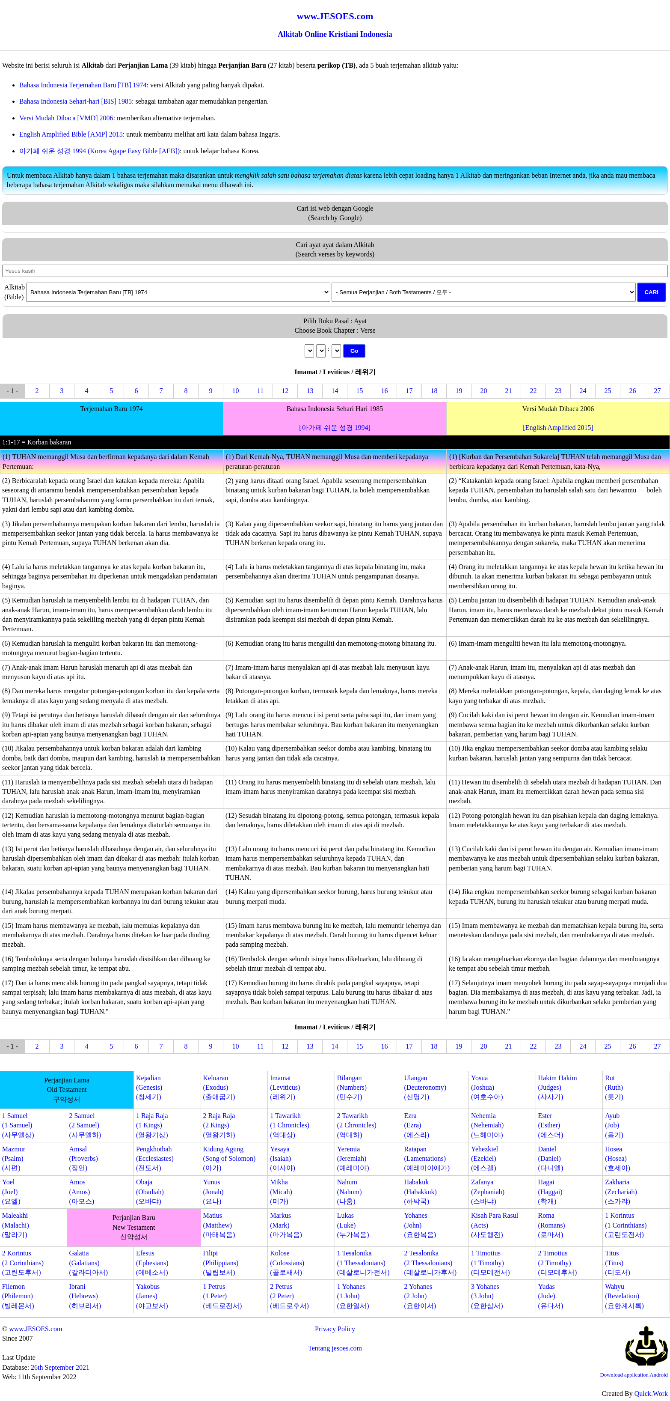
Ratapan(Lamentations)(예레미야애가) (427, 1158)
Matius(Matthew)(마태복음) (219, 1225)
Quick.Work (651, 1393)
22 (533, 390)
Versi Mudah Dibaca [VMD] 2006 (66, 118)
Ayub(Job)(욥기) (614, 1125)
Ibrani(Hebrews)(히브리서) (85, 1296)
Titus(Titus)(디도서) (617, 1262)
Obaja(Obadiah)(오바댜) (150, 1191)
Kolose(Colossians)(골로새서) (287, 1262)
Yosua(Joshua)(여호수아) (487, 1087)
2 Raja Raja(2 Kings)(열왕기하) (219, 1125)
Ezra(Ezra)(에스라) (416, 1125)
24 (583, 390)
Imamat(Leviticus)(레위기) (285, 1087)
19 (459, 390)
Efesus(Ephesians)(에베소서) (152, 1262)
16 (384, 390)
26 (632, 390)
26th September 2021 (60, 1367)
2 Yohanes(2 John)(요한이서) (420, 1296)
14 (335, 390)
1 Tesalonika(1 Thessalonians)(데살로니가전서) (363, 1262)
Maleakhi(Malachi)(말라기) (15, 1225)
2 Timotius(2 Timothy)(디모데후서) (557, 1262)
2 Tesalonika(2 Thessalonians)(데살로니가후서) (430, 1262)
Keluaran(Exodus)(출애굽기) (219, 1087)
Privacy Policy (335, 1328)
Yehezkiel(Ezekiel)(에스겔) (484, 1158)
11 (260, 390)
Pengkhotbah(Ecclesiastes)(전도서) (155, 1158)
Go (354, 351)
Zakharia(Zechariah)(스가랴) (621, 1191)
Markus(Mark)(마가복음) (286, 1225)
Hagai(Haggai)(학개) (550, 1191)
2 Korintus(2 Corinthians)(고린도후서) (23, 1262)
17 (409, 390)
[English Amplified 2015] (558, 427)
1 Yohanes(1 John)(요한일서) (353, 1296)
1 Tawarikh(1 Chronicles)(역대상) (289, 1125)
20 (483, 390)
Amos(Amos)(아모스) (81, 1191)
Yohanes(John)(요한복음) (420, 1225)
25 (608, 390)
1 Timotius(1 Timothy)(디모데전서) (490, 1262)
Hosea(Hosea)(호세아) (617, 1158)
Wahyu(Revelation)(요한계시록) (624, 1296)
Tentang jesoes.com (335, 1348)
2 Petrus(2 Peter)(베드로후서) (289, 1296)
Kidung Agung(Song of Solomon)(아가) (229, 1158)
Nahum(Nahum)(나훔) (349, 1191)
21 (508, 390)
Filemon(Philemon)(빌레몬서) (18, 1296)
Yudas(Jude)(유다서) (550, 1296)
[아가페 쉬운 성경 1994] (335, 427)
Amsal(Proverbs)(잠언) (83, 1158)
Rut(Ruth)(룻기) (614, 1087)
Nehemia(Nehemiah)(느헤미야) (487, 1125)
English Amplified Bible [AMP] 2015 (71, 134)
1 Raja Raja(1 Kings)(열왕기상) (152, 1125)
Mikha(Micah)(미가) (281, 1191)
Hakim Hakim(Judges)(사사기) (557, 1087)
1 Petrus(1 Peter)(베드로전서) (222, 1296)
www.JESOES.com (35, 1328)
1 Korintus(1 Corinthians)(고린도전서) (625, 1225)
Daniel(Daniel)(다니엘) (550, 1158)
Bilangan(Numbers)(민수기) (352, 1087)
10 (235, 390)
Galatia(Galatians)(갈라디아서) (88, 1262)
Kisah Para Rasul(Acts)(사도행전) (494, 1225)
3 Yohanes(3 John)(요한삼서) (487, 1296)
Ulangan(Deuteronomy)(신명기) (425, 1087)
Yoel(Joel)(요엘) (11, 1191)
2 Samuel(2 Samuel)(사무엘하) (85, 1125)
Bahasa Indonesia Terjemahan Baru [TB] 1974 (83, 85)
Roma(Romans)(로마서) (551, 1225)
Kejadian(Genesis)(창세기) (149, 1087)
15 (359, 390)
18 (434, 390)
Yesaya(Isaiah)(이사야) (282, 1158)
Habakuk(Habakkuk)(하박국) (420, 1191)
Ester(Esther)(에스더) (550, 1125)
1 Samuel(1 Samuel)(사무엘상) (18, 1125)
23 (558, 390)
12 (285, 390)
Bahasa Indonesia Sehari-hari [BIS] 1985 (75, 101)
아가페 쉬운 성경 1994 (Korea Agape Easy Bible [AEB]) (99, 151)
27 (657, 390)
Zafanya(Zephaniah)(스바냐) (487, 1191)
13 (310, 390)
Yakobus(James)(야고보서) (152, 1296)
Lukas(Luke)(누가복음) (353, 1225)
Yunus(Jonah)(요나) (213, 1191)
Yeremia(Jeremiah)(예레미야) (353, 1158)
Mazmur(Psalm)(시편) (13, 1158)
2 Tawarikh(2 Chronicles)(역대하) (357, 1125)
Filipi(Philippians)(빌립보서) (221, 1262)
